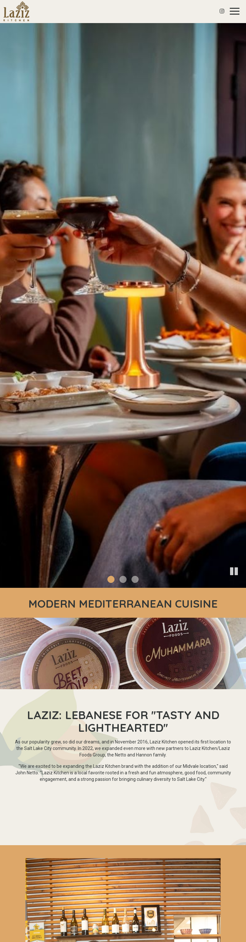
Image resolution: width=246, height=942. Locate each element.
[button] (241, 583)
